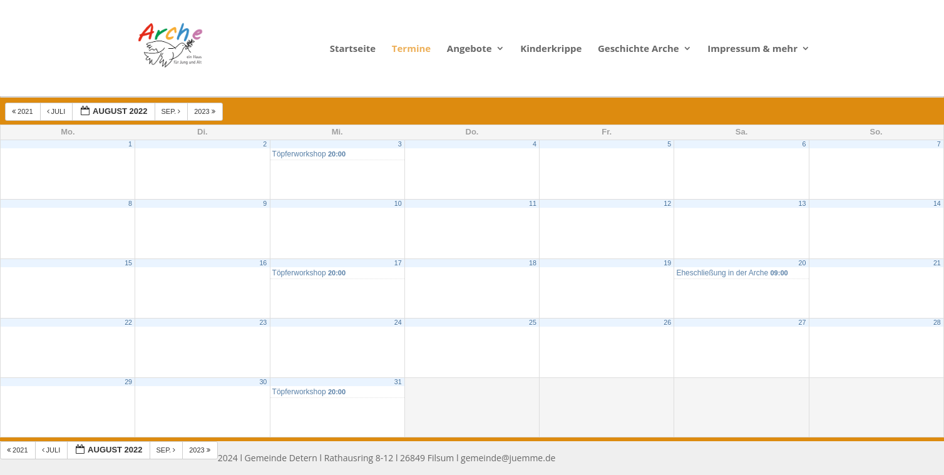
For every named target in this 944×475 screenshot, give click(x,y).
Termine (411, 49)
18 (532, 263)
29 (128, 382)
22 (128, 322)
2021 (23, 111)
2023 (205, 111)
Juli (57, 111)
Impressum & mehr (752, 49)
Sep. (172, 111)
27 (802, 322)
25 (532, 322)
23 (263, 322)
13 (802, 203)
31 (398, 382)
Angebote (469, 49)
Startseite (353, 49)
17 (398, 263)
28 (937, 322)
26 (667, 322)
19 (667, 263)
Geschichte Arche (638, 49)
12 (667, 203)
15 (128, 263)
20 (802, 263)
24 (398, 322)
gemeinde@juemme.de (508, 458)
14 (937, 203)
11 (532, 203)
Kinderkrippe (551, 49)
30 (263, 382)
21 (937, 263)
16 (263, 263)
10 (398, 203)
